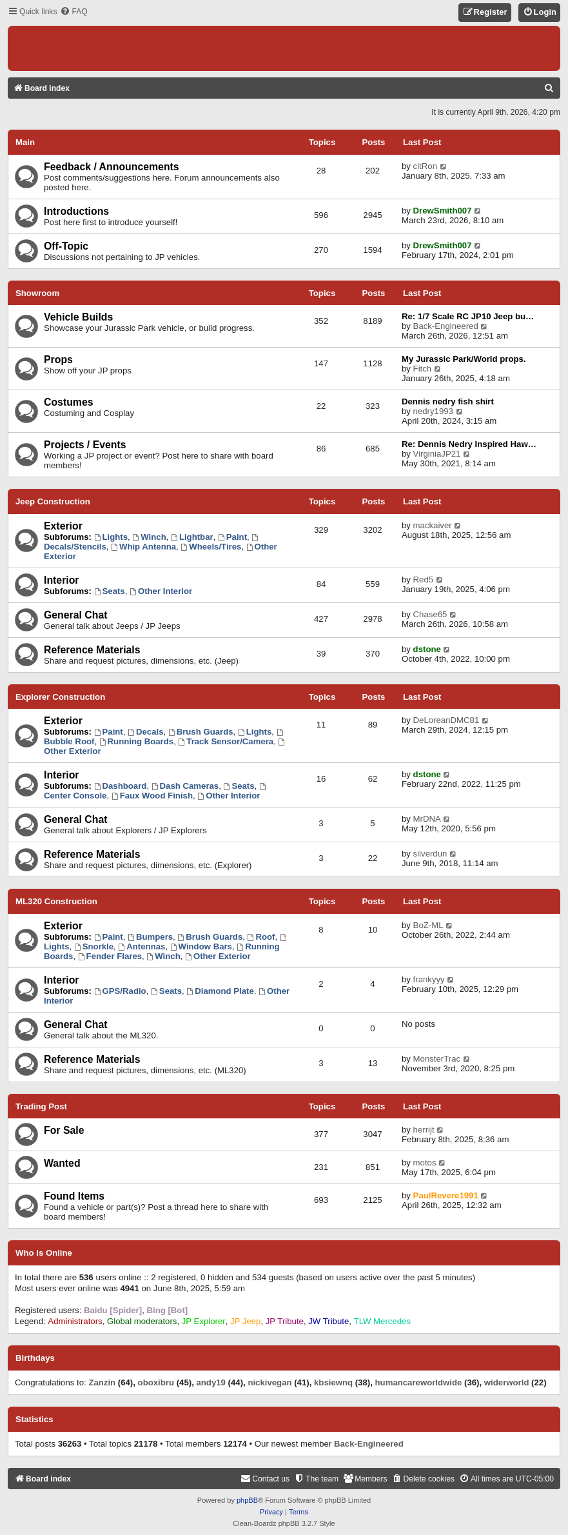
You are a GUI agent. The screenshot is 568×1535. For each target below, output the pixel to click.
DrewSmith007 (442, 210)
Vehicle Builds (78, 317)
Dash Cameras (185, 786)
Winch (149, 537)
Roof (261, 937)
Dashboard (120, 786)
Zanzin (101, 1382)
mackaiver (432, 525)
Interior (61, 580)
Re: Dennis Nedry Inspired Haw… (469, 444)
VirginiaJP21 (437, 454)
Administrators (75, 1321)
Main (25, 142)
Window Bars (201, 946)
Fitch (422, 368)
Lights (111, 537)
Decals (145, 732)
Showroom (37, 293)
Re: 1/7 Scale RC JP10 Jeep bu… (468, 316)
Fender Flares (110, 956)
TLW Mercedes (382, 1321)
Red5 (423, 579)
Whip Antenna (143, 546)
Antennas (141, 946)
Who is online (43, 1253)
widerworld (506, 1382)
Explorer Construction (60, 697)
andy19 (210, 1382)
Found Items (74, 1196)
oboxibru (156, 1382)
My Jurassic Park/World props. (464, 359)
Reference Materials (92, 649)
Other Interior (161, 591)
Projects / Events (85, 444)
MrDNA (427, 819)
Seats (109, 591)
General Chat (76, 614)
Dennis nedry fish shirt (448, 401)
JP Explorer (204, 1321)
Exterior (63, 525)
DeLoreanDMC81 (446, 720)
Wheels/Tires (211, 546)
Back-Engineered (445, 326)
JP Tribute (285, 1321)
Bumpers (150, 937)
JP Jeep (245, 1321)
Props (58, 359)
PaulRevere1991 (445, 1195)
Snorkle (93, 946)
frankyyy (429, 979)
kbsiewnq (333, 1382)
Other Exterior (218, 956)
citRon (425, 166)
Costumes (68, 402)
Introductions (76, 211)
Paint (232, 537)
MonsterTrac (437, 1059)
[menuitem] (73, 12)
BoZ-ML (428, 925)
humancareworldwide (418, 1382)
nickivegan (269, 1382)
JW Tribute (328, 1321)
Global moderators (142, 1321)
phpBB (247, 1500)
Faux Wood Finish (152, 795)
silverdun (430, 853)
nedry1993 (433, 411)
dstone (427, 649)
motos (424, 1162)
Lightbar (192, 537)
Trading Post (41, 1106)
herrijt (424, 1129)
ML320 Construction (56, 901)
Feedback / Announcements (111, 166)
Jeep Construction (52, 501)
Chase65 (430, 614)
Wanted (62, 1163)
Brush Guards (200, 732)
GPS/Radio (120, 991)
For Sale (64, 1130)
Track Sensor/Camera (225, 741)
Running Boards (136, 741)
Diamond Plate (219, 991)
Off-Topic (66, 246)
